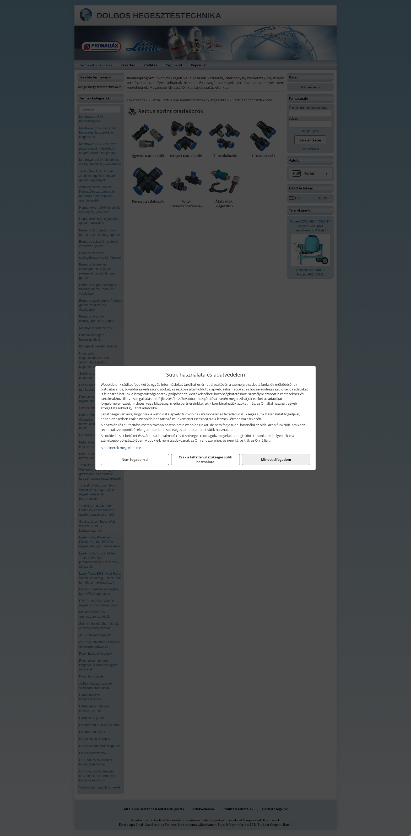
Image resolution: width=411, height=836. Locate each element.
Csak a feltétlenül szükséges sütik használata (205, 459)
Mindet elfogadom (276, 459)
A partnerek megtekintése (121, 447)
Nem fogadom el (135, 459)
